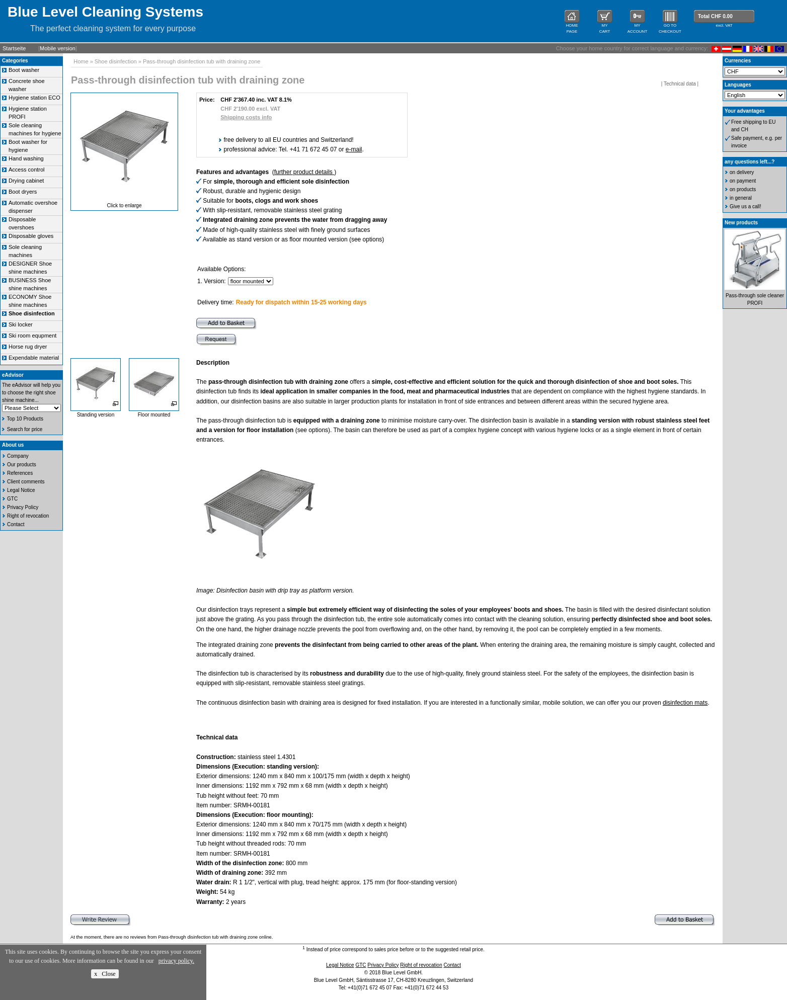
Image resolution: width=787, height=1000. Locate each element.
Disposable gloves (31, 236)
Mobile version (57, 48)
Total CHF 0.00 (715, 16)
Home (80, 61)
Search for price (25, 429)
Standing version (96, 415)
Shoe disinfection (116, 61)
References (20, 473)
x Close (104, 973)
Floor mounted (154, 415)
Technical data (680, 84)
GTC (12, 499)
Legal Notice (21, 490)
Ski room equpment (32, 335)
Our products (21, 464)
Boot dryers (23, 192)
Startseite (14, 48)
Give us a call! (745, 206)
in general (741, 198)
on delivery (742, 172)
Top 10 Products (25, 419)
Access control (27, 169)
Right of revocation (28, 516)
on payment (743, 181)
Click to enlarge (124, 205)
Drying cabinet (26, 181)
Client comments (25, 481)
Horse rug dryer (28, 347)
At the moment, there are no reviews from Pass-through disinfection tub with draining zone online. (171, 937)
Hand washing (26, 158)
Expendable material (34, 358)
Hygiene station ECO (34, 98)
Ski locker (21, 324)
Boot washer (24, 70)
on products (743, 189)
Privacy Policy (22, 507)
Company (18, 456)
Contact (15, 524)
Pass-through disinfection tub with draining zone (202, 61)
